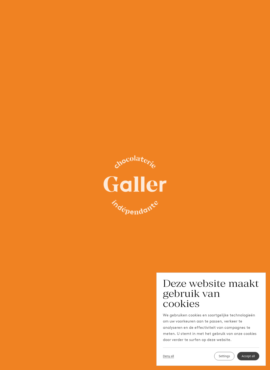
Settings (224, 356)
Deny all (168, 356)
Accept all (248, 356)
